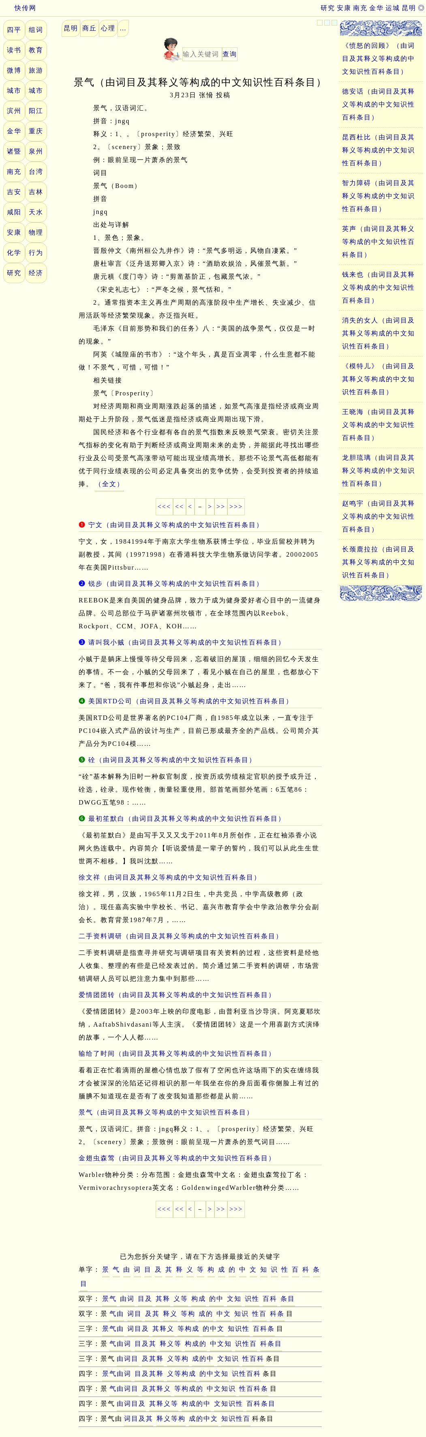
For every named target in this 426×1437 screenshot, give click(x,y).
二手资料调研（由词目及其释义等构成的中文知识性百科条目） (181, 936)
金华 (376, 7)
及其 (152, 1313)
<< (179, 506)
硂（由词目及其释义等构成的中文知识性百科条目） (172, 759)
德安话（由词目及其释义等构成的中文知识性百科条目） (378, 104)
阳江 (36, 110)
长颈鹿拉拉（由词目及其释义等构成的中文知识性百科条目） (378, 562)
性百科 (253, 1358)
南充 (360, 7)
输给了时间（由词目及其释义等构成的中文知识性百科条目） (177, 1053)
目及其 (145, 1343)
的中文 (214, 1328)
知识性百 (235, 1418)
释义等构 (171, 1418)
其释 (163, 1298)
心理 (108, 28)
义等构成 (181, 1373)
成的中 (203, 1358)
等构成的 (188, 1388)
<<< (164, 506)
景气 (109, 1298)
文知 (234, 1298)
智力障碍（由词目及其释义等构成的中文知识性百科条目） (378, 195)
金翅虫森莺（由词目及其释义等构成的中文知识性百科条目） (177, 1158)
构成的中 (196, 1403)
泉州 (36, 151)
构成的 (196, 1343)
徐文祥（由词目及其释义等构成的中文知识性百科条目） (170, 877)
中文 (223, 1313)
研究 (328, 7)
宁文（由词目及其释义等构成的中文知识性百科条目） (175, 524)
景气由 (113, 1328)
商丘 (89, 28)
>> (220, 506)
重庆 (36, 131)
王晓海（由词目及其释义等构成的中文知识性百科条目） (378, 424)
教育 (36, 50)
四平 (14, 29)
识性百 (246, 1343)
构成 (198, 1298)
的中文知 (214, 1373)
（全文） (109, 483)
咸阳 (14, 212)
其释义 (163, 1328)
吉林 (36, 191)
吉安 (14, 191)
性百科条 (253, 1388)
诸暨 (14, 151)
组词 (36, 29)
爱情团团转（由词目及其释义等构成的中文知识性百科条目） (177, 994)
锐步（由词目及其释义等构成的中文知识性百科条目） (175, 583)
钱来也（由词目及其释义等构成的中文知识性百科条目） (378, 287)
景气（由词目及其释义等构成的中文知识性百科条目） (166, 1112)
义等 (180, 1298)
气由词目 (124, 1388)
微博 (14, 70)
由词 (127, 1298)
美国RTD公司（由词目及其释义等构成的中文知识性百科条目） (190, 701)
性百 (259, 1313)
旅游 (36, 70)
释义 (170, 1313)
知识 (241, 1313)
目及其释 (149, 1373)
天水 (36, 212)
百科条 (264, 1328)
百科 (270, 1298)
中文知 (221, 1343)
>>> (236, 506)
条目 (287, 1298)
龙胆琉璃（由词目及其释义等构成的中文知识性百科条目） (378, 470)
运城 (392, 7)
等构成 (188, 1328)
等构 (188, 1313)
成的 (206, 1313)
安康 (344, 7)
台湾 (36, 171)
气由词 (120, 1343)
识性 (252, 1298)
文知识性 (228, 1403)
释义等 (171, 1343)
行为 (36, 252)
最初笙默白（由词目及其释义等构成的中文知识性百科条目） (186, 818)
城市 (14, 90)
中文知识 (221, 1388)
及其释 (153, 1358)
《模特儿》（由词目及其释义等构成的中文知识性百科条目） (378, 379)
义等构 (178, 1358)
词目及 (138, 1328)
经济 (36, 272)
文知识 (228, 1358)
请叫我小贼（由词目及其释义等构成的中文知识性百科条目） (186, 642)
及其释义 (156, 1388)
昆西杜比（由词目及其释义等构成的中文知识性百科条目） (378, 150)
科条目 (271, 1343)
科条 (277, 1313)
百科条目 (261, 1403)
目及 (145, 1298)
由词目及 (131, 1403)
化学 (14, 252)
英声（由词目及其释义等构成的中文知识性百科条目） (378, 241)
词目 (134, 1313)
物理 (36, 232)
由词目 (128, 1358)
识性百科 (246, 1373)
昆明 (409, 7)
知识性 (239, 1328)
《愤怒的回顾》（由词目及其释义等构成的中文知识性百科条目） (378, 58)
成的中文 (203, 1418)
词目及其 (138, 1418)
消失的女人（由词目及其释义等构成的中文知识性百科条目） (378, 333)
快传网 (18, 7)
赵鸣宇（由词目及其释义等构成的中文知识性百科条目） (378, 516)
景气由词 (116, 1373)
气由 (116, 1313)
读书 (14, 50)
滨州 (14, 110)
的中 (216, 1298)
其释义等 (163, 1403)
